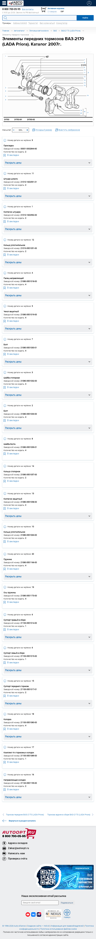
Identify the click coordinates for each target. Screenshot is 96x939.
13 (84, 80)
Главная (5, 31)
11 (84, 73)
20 (81, 113)
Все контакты (28, 9)
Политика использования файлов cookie (58, 929)
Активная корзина (56, 8)
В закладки (11, 154)
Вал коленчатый (47, 23)
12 (84, 77)
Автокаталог (19, 31)
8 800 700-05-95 (14, 836)
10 (84, 70)
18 (84, 112)
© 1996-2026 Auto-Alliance (14, 926)
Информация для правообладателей (67, 926)
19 (81, 110)
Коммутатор (61, 23)
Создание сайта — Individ (38, 926)
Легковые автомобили (39, 31)
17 (87, 113)
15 (84, 85)
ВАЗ (55, 31)
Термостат (33, 23)
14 (84, 83)
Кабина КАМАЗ (20, 23)
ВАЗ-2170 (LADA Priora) (71, 31)
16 (87, 95)
